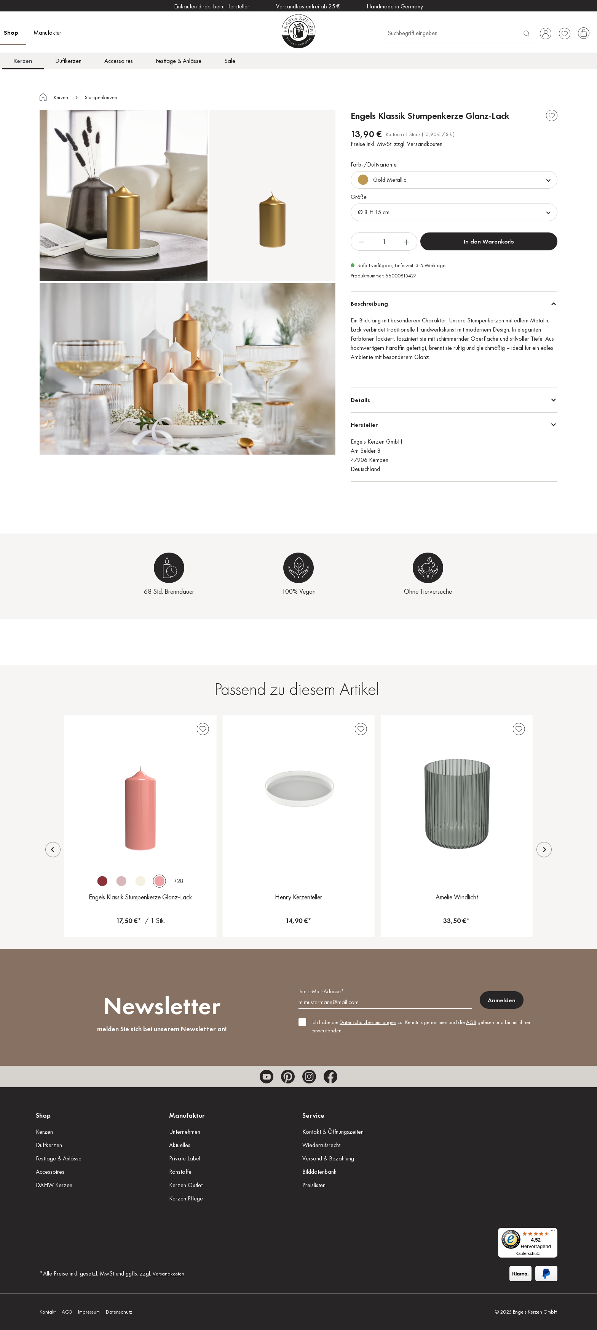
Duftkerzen (49, 1145)
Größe (359, 197)
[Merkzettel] (564, 33)
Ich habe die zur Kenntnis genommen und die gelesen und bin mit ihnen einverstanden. (421, 1026)
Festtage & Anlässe (58, 1158)
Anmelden (502, 1000)
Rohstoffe (180, 1172)
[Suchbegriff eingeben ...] (450, 32)
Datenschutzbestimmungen (368, 1022)
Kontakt (48, 1311)
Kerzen (44, 1132)
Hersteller (364, 425)
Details (360, 400)
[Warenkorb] (583, 33)
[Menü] (552, 1232)
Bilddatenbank (319, 1172)
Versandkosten (168, 1273)
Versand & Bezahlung (328, 1158)
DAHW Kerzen (54, 1185)
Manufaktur (187, 1115)
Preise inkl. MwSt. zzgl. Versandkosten (396, 144)
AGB (471, 1022)
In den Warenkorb (489, 241)
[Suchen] (526, 32)
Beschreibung (369, 304)
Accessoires (50, 1172)
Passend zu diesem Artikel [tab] (296, 689)
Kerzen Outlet (186, 1185)
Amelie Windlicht (457, 897)
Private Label (184, 1158)
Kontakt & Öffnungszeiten (333, 1132)
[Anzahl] (384, 241)
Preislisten (314, 1185)
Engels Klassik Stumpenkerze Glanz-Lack (140, 897)
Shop (43, 1115)
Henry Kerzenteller (298, 897)
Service (313, 1115)
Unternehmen (184, 1132)
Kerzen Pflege (186, 1198)
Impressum (89, 1311)
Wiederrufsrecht (321, 1145)
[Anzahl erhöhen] (407, 241)
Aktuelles (179, 1145)
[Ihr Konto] (545, 33)
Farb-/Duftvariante (374, 164)
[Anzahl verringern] (362, 241)
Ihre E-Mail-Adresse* (321, 991)
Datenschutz (119, 1311)
